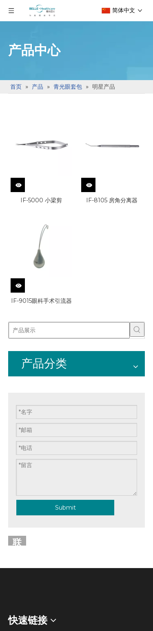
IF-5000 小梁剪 (41, 200)
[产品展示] (69, 330)
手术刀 (18, 392)
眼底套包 (21, 486)
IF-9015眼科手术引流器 (41, 300)
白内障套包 (24, 557)
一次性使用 (24, 439)
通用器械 (21, 533)
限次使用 (21, 416)
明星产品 (21, 463)
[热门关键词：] (137, 329)
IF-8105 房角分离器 (111, 200)
